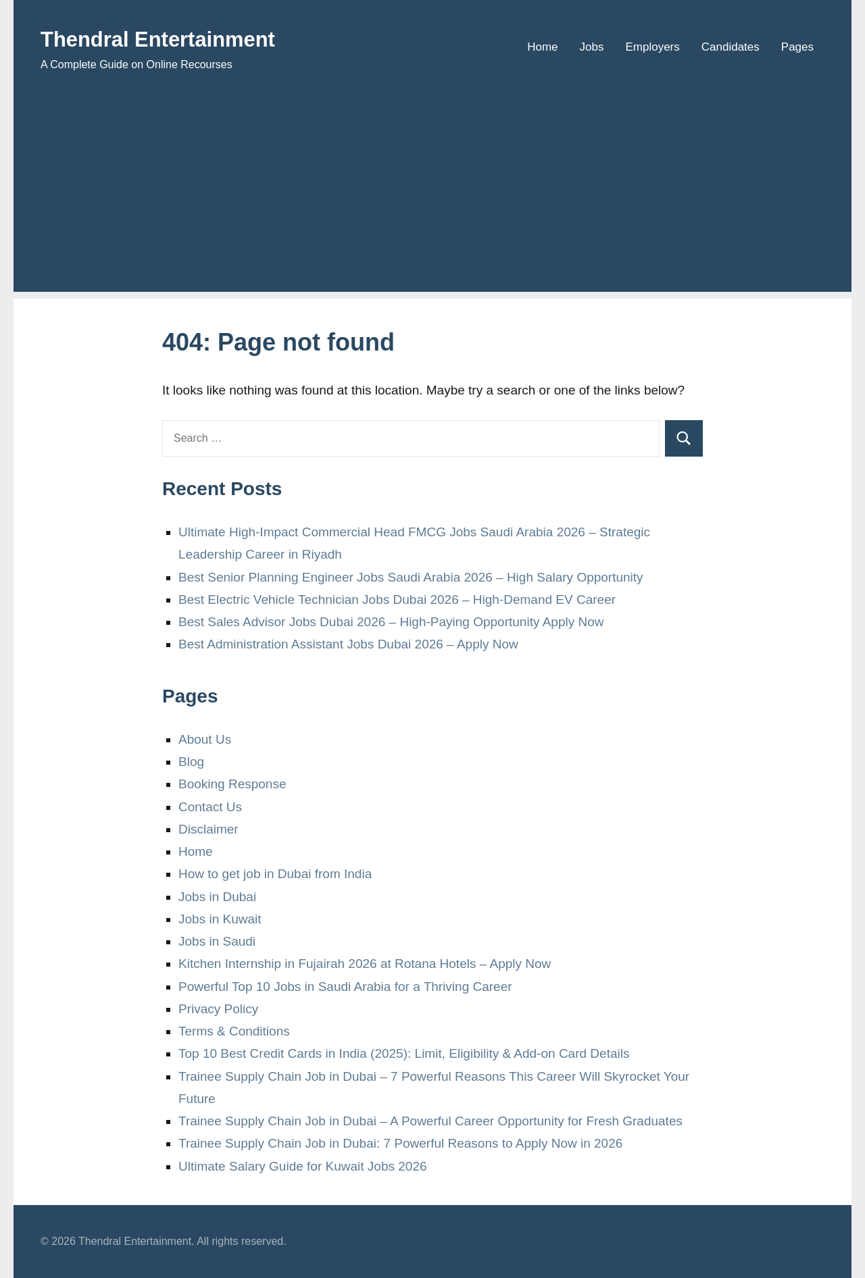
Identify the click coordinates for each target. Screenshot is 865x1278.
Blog (191, 762)
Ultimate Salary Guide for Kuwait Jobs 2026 (302, 1166)
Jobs (592, 47)
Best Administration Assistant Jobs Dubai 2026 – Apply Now (348, 644)
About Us (204, 739)
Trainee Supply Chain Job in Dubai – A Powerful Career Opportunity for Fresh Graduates (430, 1121)
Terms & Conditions (234, 1031)
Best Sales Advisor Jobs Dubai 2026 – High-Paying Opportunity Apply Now (390, 622)
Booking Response (232, 784)
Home (542, 47)
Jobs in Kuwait (220, 919)
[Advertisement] (432, 197)
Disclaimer (208, 829)
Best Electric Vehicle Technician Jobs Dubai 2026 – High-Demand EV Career (397, 599)
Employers (652, 47)
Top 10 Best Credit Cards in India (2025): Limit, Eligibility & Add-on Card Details (403, 1053)
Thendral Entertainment (177, 38)
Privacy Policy (218, 1009)
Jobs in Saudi (216, 941)
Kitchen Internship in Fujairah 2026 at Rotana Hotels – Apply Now (364, 963)
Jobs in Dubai (217, 897)
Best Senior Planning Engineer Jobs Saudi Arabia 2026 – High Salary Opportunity (410, 577)
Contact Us (210, 807)
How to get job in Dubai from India (275, 874)
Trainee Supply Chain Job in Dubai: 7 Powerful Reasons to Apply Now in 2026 (400, 1143)
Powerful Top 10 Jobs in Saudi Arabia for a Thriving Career (345, 986)
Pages (797, 47)
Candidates (730, 47)
